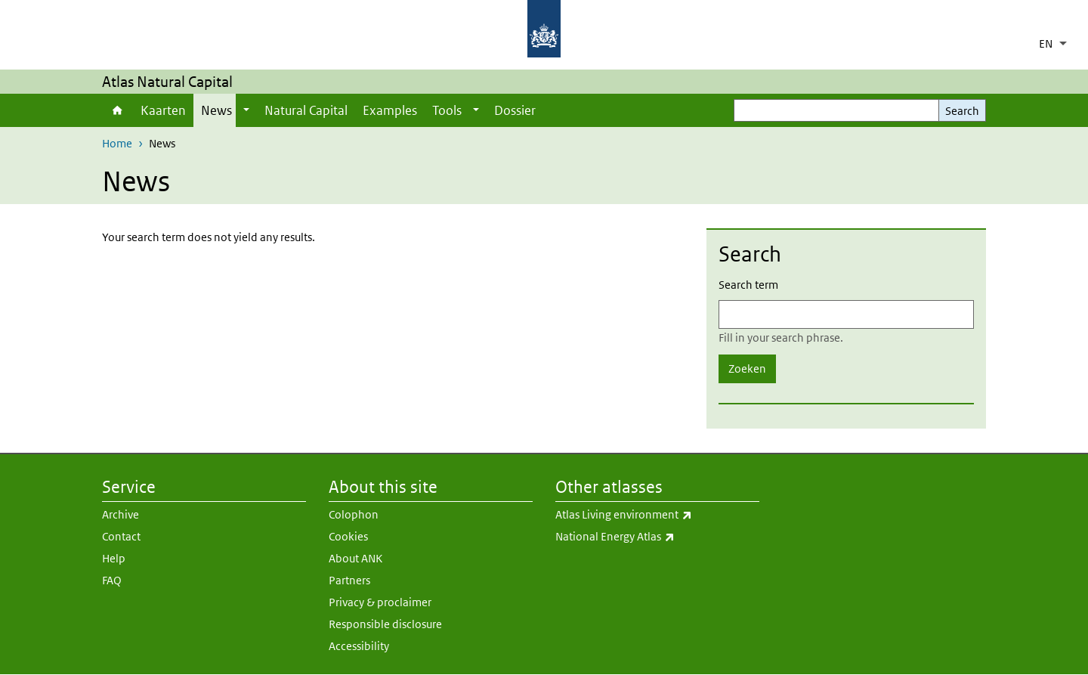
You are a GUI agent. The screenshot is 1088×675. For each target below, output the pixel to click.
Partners (349, 580)
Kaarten (163, 110)
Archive (120, 514)
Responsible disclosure (385, 624)
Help (113, 558)
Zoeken (747, 368)
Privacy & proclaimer (380, 602)
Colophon (354, 514)
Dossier (515, 110)
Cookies (348, 536)
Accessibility (359, 646)
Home (117, 110)
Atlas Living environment (657, 515)
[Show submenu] (246, 110)
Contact (121, 536)
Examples (390, 110)
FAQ (112, 580)
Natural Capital (306, 110)
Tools (447, 110)
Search (962, 111)
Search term (748, 284)
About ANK (355, 558)
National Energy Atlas (654, 537)
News (216, 110)
